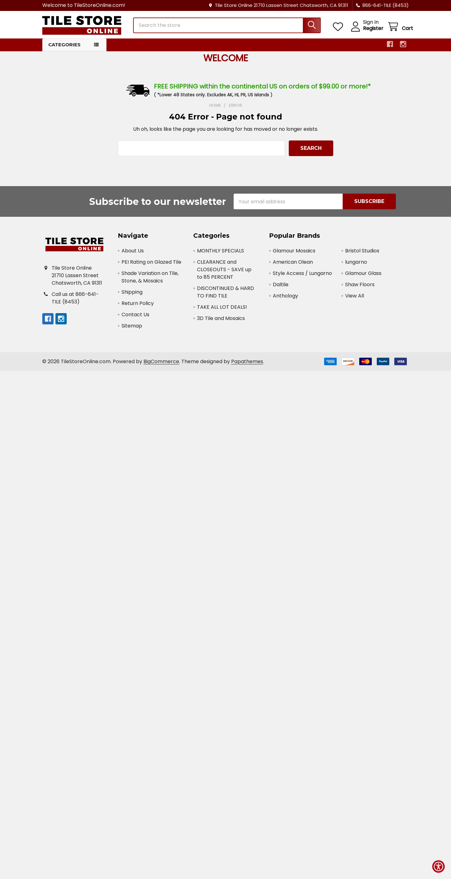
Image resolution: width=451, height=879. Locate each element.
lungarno (356, 265)
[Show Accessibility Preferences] (438, 866)
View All (354, 299)
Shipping (132, 295)
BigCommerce (161, 364)
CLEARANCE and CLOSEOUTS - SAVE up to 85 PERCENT (224, 273)
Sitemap (132, 329)
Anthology (285, 299)
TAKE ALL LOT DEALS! (222, 310)
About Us (133, 254)
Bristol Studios (362, 254)
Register (369, 31)
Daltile (280, 288)
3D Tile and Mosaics (221, 321)
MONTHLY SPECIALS (220, 254)
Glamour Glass (363, 276)
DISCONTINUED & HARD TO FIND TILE (225, 295)
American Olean (293, 265)
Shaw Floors (360, 288)
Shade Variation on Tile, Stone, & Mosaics (150, 280)
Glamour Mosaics (294, 254)
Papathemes (247, 364)
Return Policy (138, 306)
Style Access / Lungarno (302, 276)
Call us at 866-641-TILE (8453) (75, 301)
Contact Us (135, 318)
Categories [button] (64, 48)
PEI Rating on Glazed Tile (151, 265)
